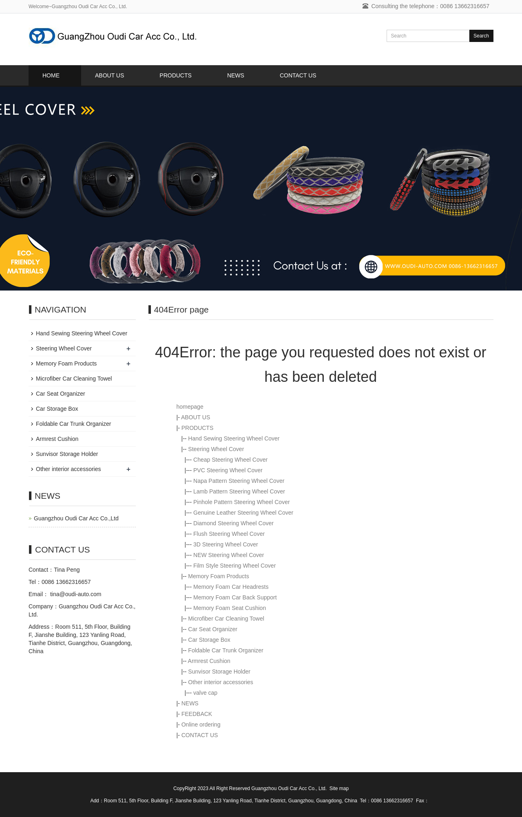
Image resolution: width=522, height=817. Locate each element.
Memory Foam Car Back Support (235, 597)
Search (481, 36)
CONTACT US (298, 75)
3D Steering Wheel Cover (225, 544)
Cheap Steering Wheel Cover (230, 459)
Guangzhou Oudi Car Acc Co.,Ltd (76, 518)
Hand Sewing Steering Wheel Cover (233, 438)
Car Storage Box (209, 639)
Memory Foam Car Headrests (230, 587)
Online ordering (201, 724)
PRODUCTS (175, 75)
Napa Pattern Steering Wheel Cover (238, 481)
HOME (51, 75)
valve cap (205, 692)
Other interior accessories (220, 682)
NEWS (235, 75)
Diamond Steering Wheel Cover (233, 523)
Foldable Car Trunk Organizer (225, 650)
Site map (339, 788)
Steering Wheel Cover (216, 449)
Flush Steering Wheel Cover (229, 534)
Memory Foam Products (218, 576)
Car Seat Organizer (212, 629)
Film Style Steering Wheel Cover (234, 565)
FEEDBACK (196, 714)
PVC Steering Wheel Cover (228, 470)
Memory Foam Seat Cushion (229, 608)
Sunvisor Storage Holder (219, 671)
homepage (190, 406)
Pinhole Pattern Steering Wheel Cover (241, 502)
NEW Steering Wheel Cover (228, 555)
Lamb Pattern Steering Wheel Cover (239, 491)
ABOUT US (109, 75)
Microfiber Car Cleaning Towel (226, 618)
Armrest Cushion (209, 661)
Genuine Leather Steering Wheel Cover (243, 512)
